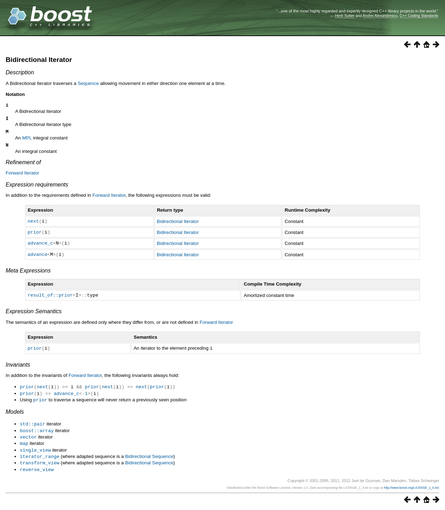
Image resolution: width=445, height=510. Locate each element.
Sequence (88, 83)
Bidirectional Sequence (149, 457)
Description (20, 72)
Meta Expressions (28, 275)
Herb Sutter (345, 15)
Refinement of (23, 167)
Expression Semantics (34, 316)
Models (15, 415)
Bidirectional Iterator (39, 59)
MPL (27, 141)
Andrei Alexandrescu (380, 15)
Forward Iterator (22, 177)
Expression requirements (37, 189)
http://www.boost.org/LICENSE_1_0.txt (411, 487)
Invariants (18, 369)
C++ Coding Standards (419, 15)
